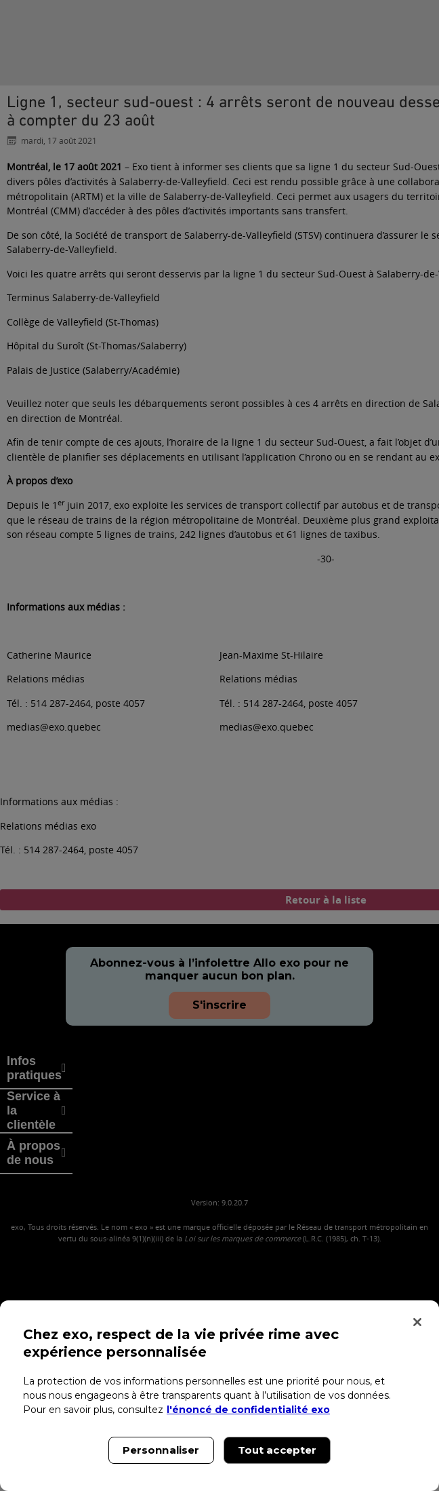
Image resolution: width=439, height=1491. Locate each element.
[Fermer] (417, 1322)
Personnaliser (161, 1450)
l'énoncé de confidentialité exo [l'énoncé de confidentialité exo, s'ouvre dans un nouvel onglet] (248, 1409)
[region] (219, 1395)
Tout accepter (277, 1450)
